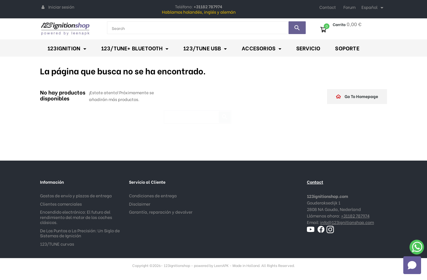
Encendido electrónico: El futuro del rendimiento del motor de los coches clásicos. (76, 217)
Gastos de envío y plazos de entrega (76, 195)
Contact (327, 7)
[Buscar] (197, 114)
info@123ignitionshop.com (347, 222)
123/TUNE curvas (57, 244)
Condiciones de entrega (153, 195)
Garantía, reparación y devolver (160, 212)
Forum (349, 7)
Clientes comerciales (61, 204)
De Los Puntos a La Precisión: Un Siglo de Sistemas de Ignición (80, 233)
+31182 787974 (355, 215)
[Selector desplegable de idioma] (373, 7)
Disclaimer (139, 204)
